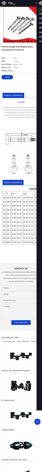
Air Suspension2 (8, 400)
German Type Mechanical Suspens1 (16, 370)
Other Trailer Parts (23, 341)
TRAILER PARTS (8, 430)
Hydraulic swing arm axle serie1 (14, 460)
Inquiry (7, 77)
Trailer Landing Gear (9, 341)
